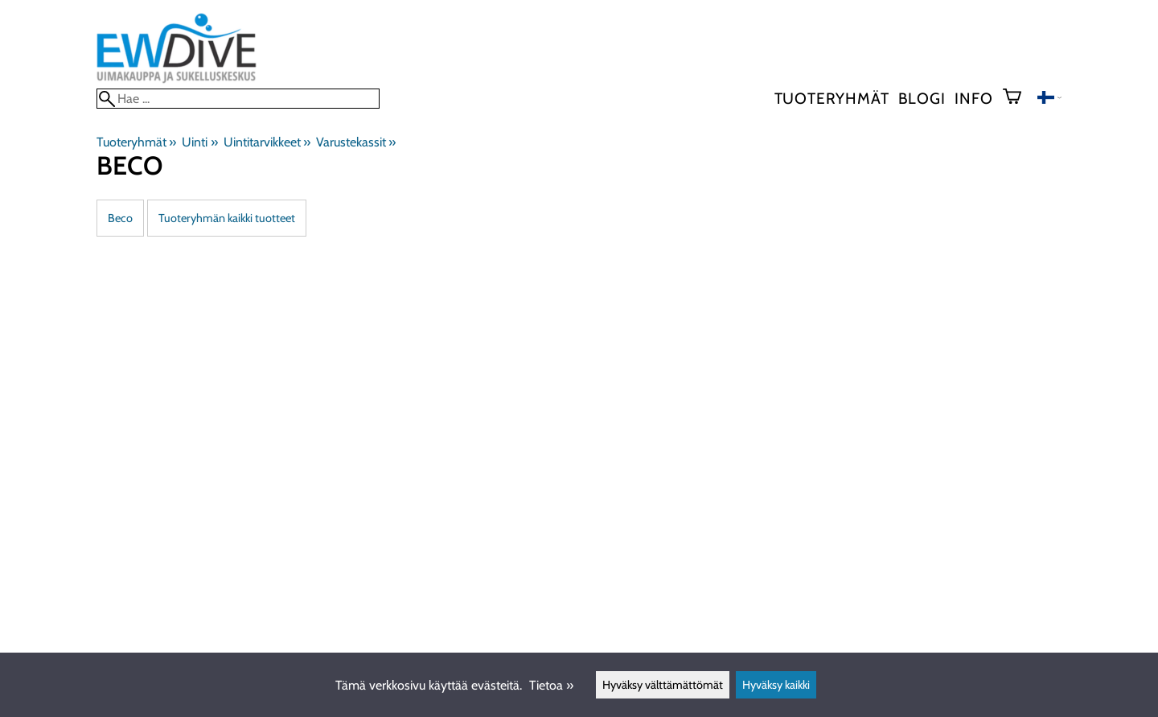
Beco (120, 218)
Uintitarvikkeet (267, 142)
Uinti (199, 142)
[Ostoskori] (1018, 98)
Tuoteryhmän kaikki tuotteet (226, 218)
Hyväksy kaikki (776, 685)
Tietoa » (551, 685)
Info (973, 98)
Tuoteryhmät (831, 98)
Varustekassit (356, 142)
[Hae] (238, 99)
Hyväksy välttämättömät (662, 685)
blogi (921, 98)
